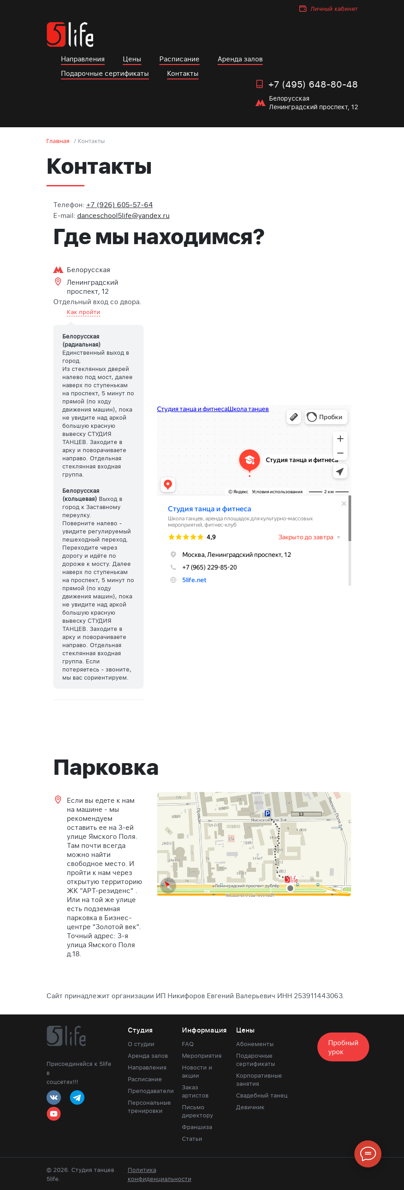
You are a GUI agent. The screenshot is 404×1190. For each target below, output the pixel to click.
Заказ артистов (195, 1091)
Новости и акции (197, 1071)
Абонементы (255, 1044)
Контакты (183, 73)
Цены (132, 58)
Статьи (192, 1138)
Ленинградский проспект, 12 (92, 287)
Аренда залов (240, 58)
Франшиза (197, 1127)
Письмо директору (197, 1111)
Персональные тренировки (148, 1106)
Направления (83, 58)
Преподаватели (148, 1091)
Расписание (179, 58)
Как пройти (83, 312)
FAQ (188, 1044)
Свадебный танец (262, 1095)
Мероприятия (202, 1055)
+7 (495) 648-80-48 (313, 84)
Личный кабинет (334, 9)
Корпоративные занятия (259, 1079)
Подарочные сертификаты (105, 73)
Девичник (250, 1107)
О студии (141, 1044)
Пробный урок (343, 1047)
